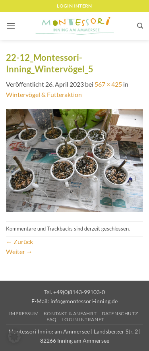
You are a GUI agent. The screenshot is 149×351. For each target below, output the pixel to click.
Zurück (19, 241)
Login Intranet (83, 319)
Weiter (19, 251)
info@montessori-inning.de (84, 301)
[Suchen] (140, 25)
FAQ (51, 319)
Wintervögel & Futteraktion (44, 94)
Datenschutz (120, 313)
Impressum (24, 313)
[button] (10, 25)
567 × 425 (108, 84)
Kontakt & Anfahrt (70, 313)
